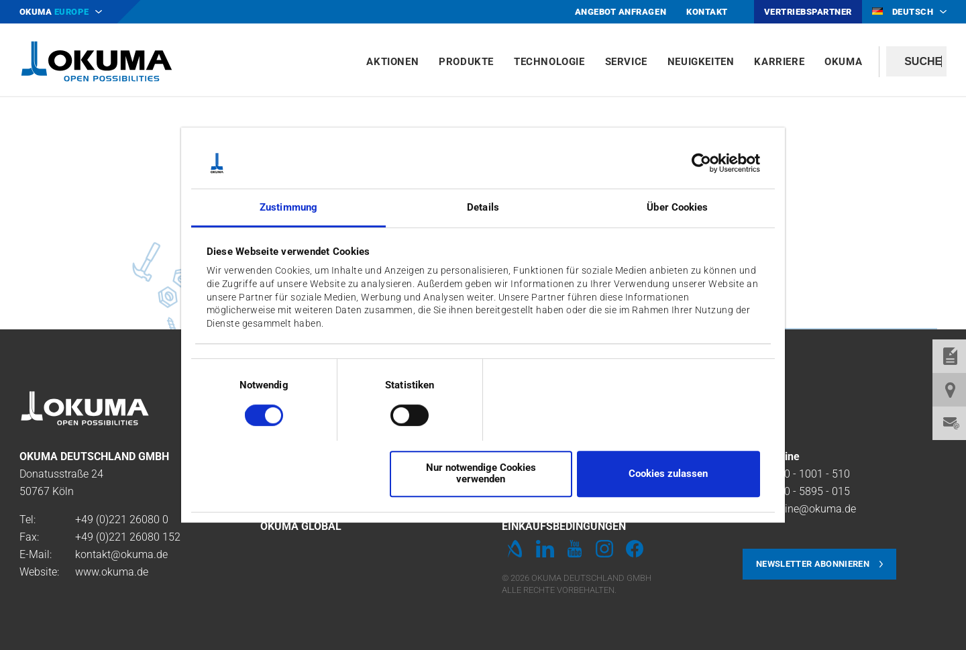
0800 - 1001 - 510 (808, 474)
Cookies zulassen (668, 474)
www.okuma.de (111, 571)
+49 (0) (92, 519)
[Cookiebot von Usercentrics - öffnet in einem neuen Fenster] (701, 163)
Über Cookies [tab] (677, 208)
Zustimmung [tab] (288, 208)
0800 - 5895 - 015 (808, 491)
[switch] (398, 414)
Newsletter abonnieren (812, 564)
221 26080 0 (138, 519)
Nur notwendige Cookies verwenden (481, 473)
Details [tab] (483, 208)
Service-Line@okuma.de (799, 508)
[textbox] (916, 61)
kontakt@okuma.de (121, 554)
